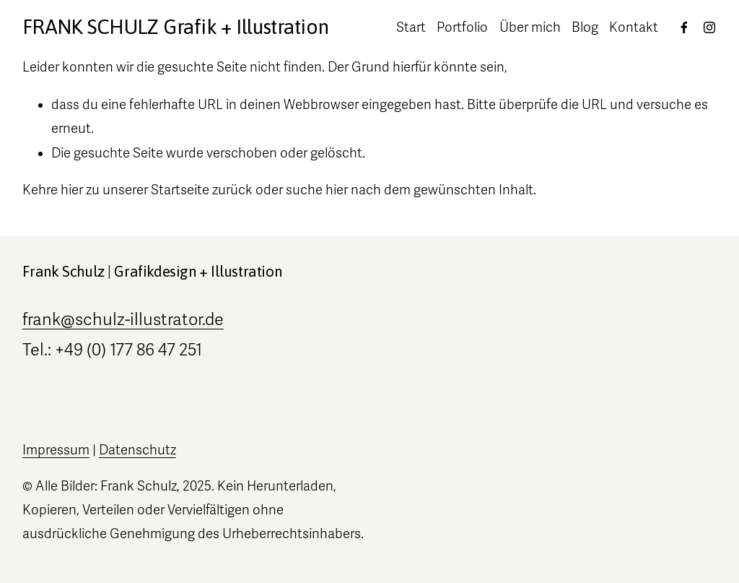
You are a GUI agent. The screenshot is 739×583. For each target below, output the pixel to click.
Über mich (530, 27)
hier (72, 190)
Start (411, 27)
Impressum (55, 450)
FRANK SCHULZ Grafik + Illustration (175, 26)
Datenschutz (137, 450)
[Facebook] (684, 27)
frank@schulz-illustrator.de (123, 319)
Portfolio (462, 27)
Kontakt (633, 27)
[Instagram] (709, 27)
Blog (585, 27)
